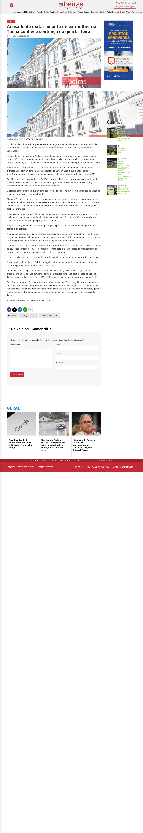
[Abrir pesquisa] (11, 5)
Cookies (79, 467)
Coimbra (32, 12)
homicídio (12, 316)
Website (59, 363)
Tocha (34, 316)
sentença (24, 316)
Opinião (102, 12)
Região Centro (83, 12)
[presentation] (26, 372)
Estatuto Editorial (38, 460)
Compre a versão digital (125, 7)
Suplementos (65, 460)
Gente (122, 12)
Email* (58, 353)
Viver (128, 12)
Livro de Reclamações (123, 467)
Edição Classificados (82, 460)
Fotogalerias (137, 12)
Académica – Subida (20, 12)
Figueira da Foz (43, 12)
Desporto (94, 12)
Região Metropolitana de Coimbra (63, 12)
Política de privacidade (98, 467)
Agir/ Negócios (113, 12)
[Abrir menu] (8, 12)
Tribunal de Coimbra (49, 316)
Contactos (53, 460)
